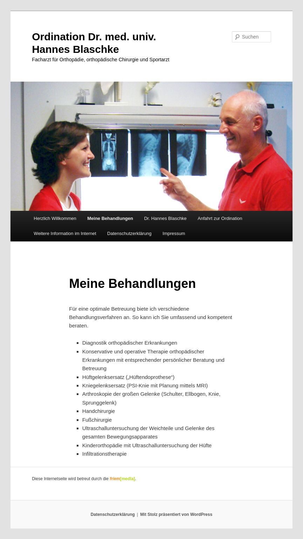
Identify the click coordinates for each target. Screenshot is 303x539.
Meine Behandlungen (110, 218)
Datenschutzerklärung (129, 233)
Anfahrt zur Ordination (220, 218)
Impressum (174, 233)
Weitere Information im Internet (65, 233)
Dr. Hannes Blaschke (165, 218)
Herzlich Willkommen (55, 218)
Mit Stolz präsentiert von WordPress (176, 514)
